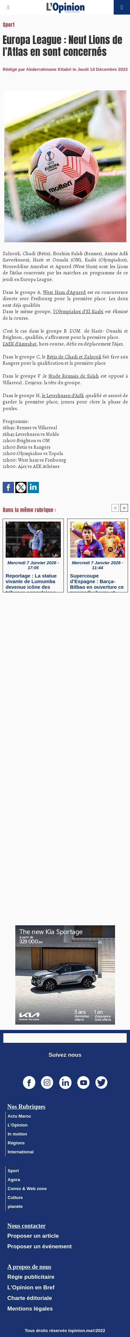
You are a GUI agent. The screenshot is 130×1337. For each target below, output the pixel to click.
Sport (13, 1170)
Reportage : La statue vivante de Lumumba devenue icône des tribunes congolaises (31, 581)
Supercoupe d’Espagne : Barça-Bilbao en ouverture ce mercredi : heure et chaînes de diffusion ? (97, 581)
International (21, 1151)
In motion (17, 1133)
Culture (15, 1197)
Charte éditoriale (29, 1298)
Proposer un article (33, 1236)
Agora (14, 1179)
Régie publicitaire (31, 1277)
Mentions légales (30, 1309)
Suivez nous (65, 1055)
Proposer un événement (39, 1246)
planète (15, 1206)
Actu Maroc (19, 1116)
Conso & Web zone (27, 1188)
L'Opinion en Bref (31, 1287)
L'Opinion (18, 1125)
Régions (16, 1142)
